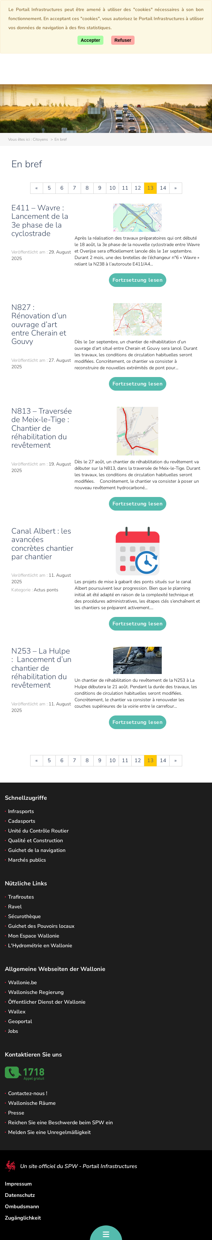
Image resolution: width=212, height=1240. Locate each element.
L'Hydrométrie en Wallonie (40, 945)
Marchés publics (27, 860)
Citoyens (40, 139)
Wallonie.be (22, 982)
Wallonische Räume (32, 1103)
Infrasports (21, 811)
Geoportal (20, 1021)
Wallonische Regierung (36, 992)
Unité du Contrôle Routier (38, 831)
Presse (16, 1113)
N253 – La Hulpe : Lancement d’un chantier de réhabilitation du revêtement (41, 668)
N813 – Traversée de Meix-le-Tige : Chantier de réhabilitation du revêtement (41, 428)
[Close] (123, 40)
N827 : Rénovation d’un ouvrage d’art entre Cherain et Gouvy (38, 324)
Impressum (18, 1183)
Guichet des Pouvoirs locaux (41, 926)
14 (163, 188)
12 (138, 188)
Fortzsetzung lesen (137, 280)
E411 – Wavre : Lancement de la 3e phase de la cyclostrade (39, 221)
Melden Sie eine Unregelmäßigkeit (49, 1132)
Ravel (15, 906)
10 (112, 188)
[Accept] (90, 40)
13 (150, 188)
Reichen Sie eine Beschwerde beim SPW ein (60, 1122)
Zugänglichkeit (23, 1218)
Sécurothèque (24, 916)
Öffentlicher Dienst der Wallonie (47, 1002)
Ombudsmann (22, 1206)
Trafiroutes (21, 897)
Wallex (17, 1012)
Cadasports (21, 821)
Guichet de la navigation (36, 850)
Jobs (13, 1031)
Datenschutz (20, 1195)
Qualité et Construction (35, 840)
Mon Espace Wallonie (33, 936)
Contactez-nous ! (27, 1093)
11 (125, 188)
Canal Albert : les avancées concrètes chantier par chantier (42, 544)
